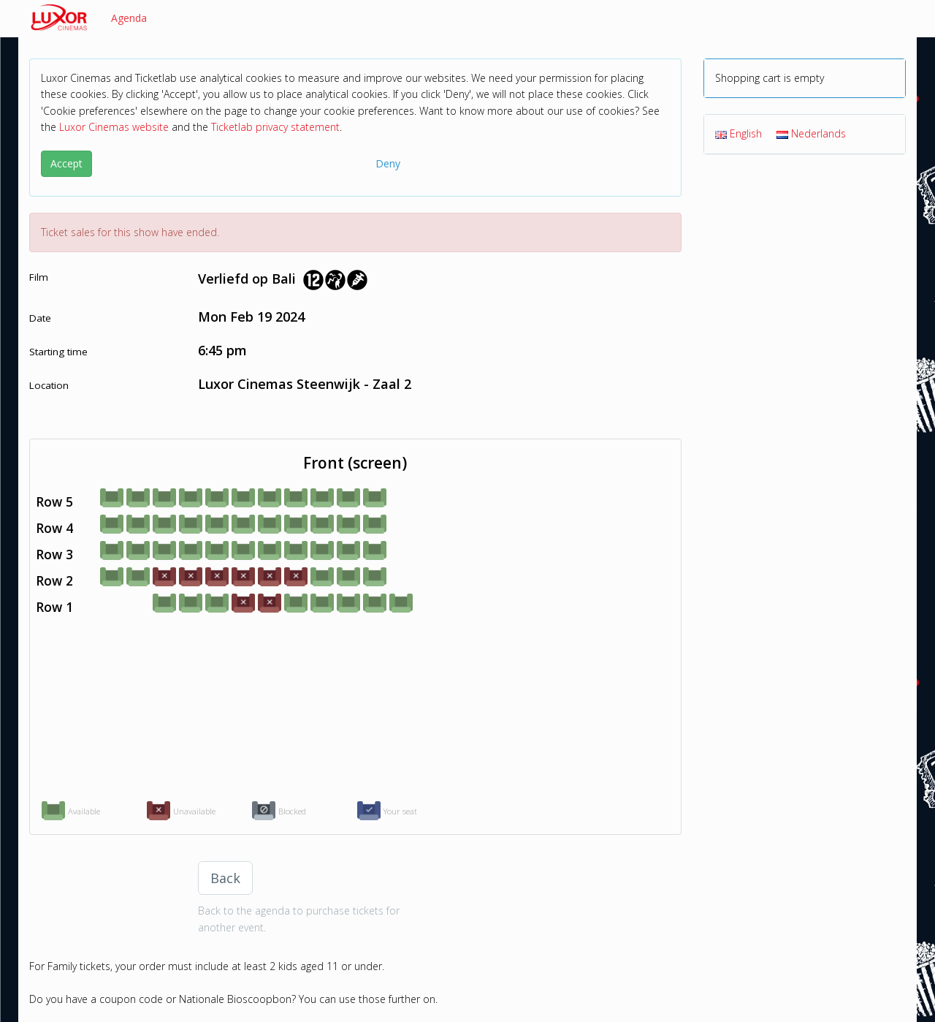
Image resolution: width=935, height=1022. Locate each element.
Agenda (129, 18)
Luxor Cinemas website (114, 127)
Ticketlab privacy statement (275, 127)
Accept (66, 163)
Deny (387, 163)
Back (225, 878)
